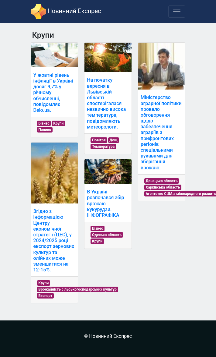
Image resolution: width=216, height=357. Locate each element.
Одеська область (107, 235)
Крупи (58, 123)
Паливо (44, 130)
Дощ (113, 140)
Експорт (45, 296)
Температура (103, 146)
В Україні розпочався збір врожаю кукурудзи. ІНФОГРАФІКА (105, 203)
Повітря (99, 140)
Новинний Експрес (66, 11)
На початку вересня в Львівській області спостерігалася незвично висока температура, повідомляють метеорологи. (106, 103)
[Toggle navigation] (176, 11)
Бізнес (43, 123)
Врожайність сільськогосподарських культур (77, 289)
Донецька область (162, 181)
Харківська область (163, 187)
